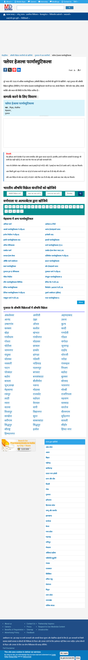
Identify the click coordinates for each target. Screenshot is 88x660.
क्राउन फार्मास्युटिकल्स (52, 261)
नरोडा (64, 359)
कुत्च (63, 324)
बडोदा (64, 372)
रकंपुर (7, 394)
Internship (43, 2)
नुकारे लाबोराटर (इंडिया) (53, 293)
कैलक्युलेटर (44, 14)
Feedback (30, 632)
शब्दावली (67, 14)
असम (48, 452)
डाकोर (36, 350)
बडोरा (7, 376)
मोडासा (36, 389)
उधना (64, 319)
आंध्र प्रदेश (49, 447)
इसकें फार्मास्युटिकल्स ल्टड (11, 240)
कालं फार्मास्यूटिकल (9, 266)
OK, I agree (64, 653)
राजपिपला (66, 394)
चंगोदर (64, 341)
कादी (63, 328)
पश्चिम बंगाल (50, 605)
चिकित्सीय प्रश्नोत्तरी (56, 14)
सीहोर (64, 424)
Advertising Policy (12, 632)
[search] (40, 7)
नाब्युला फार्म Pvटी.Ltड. (11, 298)
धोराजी (64, 354)
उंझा (35, 319)
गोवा (47, 489)
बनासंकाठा (38, 376)
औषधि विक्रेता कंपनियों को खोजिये (21, 55)
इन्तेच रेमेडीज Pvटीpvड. (11, 235)
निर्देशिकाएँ (25, 18)
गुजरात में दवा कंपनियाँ (42, 55)
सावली (64, 420)
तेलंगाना (48, 584)
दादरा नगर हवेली (51, 473)
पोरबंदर (8, 372)
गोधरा (7, 341)
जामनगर (9, 350)
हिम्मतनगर (10, 433)
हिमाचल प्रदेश (50, 505)
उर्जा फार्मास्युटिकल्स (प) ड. (54, 245)
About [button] (8, 2)
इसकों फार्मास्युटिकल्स (52, 240)
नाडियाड (37, 363)
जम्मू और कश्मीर (51, 510)
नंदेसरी (36, 359)
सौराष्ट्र (7, 429)
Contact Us (66, 2)
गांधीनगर (37, 337)
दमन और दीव (50, 479)
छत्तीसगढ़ (49, 468)
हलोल (36, 429)
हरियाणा (48, 500)
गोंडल (64, 337)
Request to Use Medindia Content (51, 627)
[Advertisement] (44, 37)
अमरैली (36, 315)
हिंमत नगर (66, 429)
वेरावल (36, 402)
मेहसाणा (9, 389)
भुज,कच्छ (9, 385)
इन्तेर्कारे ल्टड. (49, 235)
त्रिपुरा (48, 590)
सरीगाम (8, 420)
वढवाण (64, 398)
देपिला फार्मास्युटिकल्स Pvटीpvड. (14, 293)
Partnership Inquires (46, 624)
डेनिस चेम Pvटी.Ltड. (52, 282)
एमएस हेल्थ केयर (9, 256)
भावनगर (65, 385)
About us (8, 624)
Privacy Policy (13, 656)
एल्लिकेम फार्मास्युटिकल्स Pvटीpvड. (57, 256)
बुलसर (64, 376)
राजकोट (37, 394)
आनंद (7, 319)
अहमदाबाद (66, 315)
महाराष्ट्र (48, 537)
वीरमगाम (65, 411)
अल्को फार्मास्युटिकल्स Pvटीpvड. (14, 229)
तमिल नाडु (49, 579)
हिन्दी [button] (76, 2)
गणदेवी (64, 332)
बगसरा (36, 372)
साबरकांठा (38, 420)
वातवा (7, 407)
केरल (47, 526)
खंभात (36, 332)
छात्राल (36, 345)
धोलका (8, 359)
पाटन (7, 367)
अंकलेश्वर (9, 315)
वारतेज (64, 407)
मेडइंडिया (5, 55)
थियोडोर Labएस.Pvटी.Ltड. (54, 287)
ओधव (36, 324)
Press (29, 627)
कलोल (36, 328)
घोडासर (36, 341)
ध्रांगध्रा (36, 354)
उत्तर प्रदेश (49, 595)
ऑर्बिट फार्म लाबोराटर (10, 261)
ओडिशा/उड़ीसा (51, 553)
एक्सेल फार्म (7, 250)
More (81, 302)
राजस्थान (49, 569)
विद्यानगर (37, 411)
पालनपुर (37, 367)
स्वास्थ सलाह (11, 14)
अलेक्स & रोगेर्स (50, 224)
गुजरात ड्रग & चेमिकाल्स (11, 272)
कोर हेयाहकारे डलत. (51, 266)
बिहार (48, 458)
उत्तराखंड (49, 600)
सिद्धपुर (8, 424)
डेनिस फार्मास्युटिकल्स (10, 287)
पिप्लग (64, 367)
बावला (8, 381)
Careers (32, 2)
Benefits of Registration (14, 630)
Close (78, 658)
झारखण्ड (49, 516)
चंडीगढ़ (48, 463)
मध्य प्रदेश (49, 532)
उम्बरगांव (9, 324)
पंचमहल (65, 363)
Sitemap (30, 630)
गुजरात (48, 495)
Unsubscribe (43, 630)
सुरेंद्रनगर (65, 416)
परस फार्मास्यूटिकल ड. (52, 298)
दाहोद (64, 350)
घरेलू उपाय (21, 14)
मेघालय (48, 547)
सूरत (35, 416)
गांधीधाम (9, 337)
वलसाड (64, 402)
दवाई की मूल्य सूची (13, 18)
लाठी (7, 398)
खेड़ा (7, 332)
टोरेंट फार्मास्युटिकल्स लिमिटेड (12, 282)
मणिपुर (48, 542)
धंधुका (8, 354)
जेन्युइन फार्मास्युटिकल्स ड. (53, 277)
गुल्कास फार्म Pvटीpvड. (53, 272)
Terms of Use (27, 656)
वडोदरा (36, 398)
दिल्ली (48, 484)
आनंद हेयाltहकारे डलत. (53, 229)
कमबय (8, 328)
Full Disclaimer (9, 648)
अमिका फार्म (7, 224)
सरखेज (8, 416)
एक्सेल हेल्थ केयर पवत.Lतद (54, 250)
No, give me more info (67, 658)
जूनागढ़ (65, 345)
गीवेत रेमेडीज (7, 277)
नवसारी (8, 363)
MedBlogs (54, 2)
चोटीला (8, 345)
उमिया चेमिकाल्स (8, 245)
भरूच (36, 385)
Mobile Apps (20, 2)
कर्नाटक (48, 521)
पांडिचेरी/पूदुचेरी (51, 558)
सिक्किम (48, 574)
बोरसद (64, 381)
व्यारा (7, 402)
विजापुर (8, 411)
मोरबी (64, 389)
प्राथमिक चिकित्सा (32, 14)
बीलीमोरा (37, 381)
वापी (35, 407)
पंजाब (48, 563)
